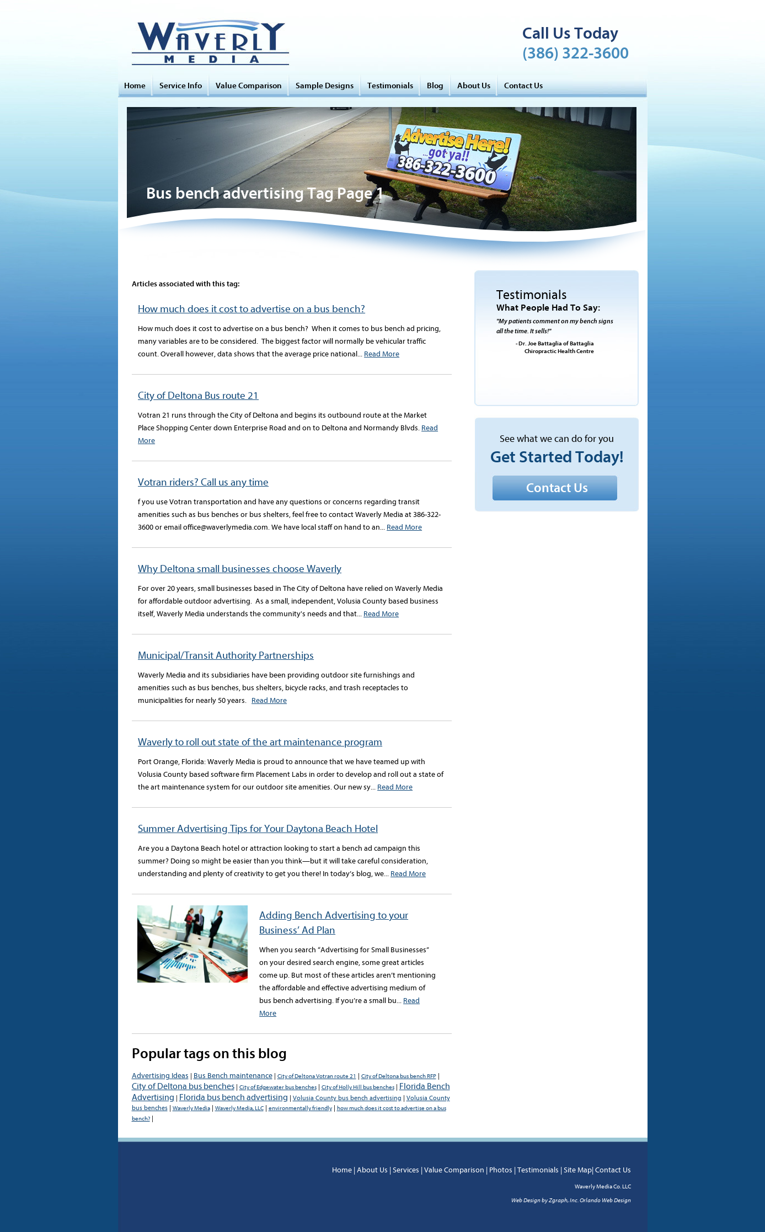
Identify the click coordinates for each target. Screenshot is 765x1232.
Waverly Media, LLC (239, 1108)
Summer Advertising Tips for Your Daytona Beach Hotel (258, 829)
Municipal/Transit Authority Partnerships (226, 655)
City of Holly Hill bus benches (358, 1087)
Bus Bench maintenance (233, 1075)
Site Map (578, 1170)
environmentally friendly (300, 1108)
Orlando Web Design (605, 1200)
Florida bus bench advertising (233, 1097)
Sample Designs (325, 85)
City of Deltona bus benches (183, 1086)
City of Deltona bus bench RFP (398, 1076)
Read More (381, 354)
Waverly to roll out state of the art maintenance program (260, 742)
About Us (473, 85)
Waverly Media (191, 1108)
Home (135, 85)
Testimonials (390, 85)
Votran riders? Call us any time (203, 482)
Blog (435, 85)
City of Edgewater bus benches (278, 1087)
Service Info (180, 85)
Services (406, 1170)
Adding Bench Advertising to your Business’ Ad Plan (333, 922)
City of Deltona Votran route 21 (316, 1076)
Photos (500, 1170)
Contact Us (523, 85)
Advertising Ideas (160, 1075)
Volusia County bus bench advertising (347, 1098)
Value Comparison (249, 85)
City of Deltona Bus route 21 (198, 396)
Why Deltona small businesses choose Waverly (239, 569)
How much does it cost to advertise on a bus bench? (251, 309)
